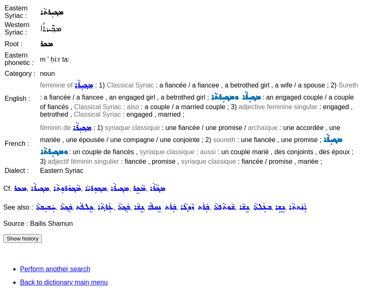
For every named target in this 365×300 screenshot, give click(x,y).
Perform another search (55, 268)
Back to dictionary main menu (64, 282)
